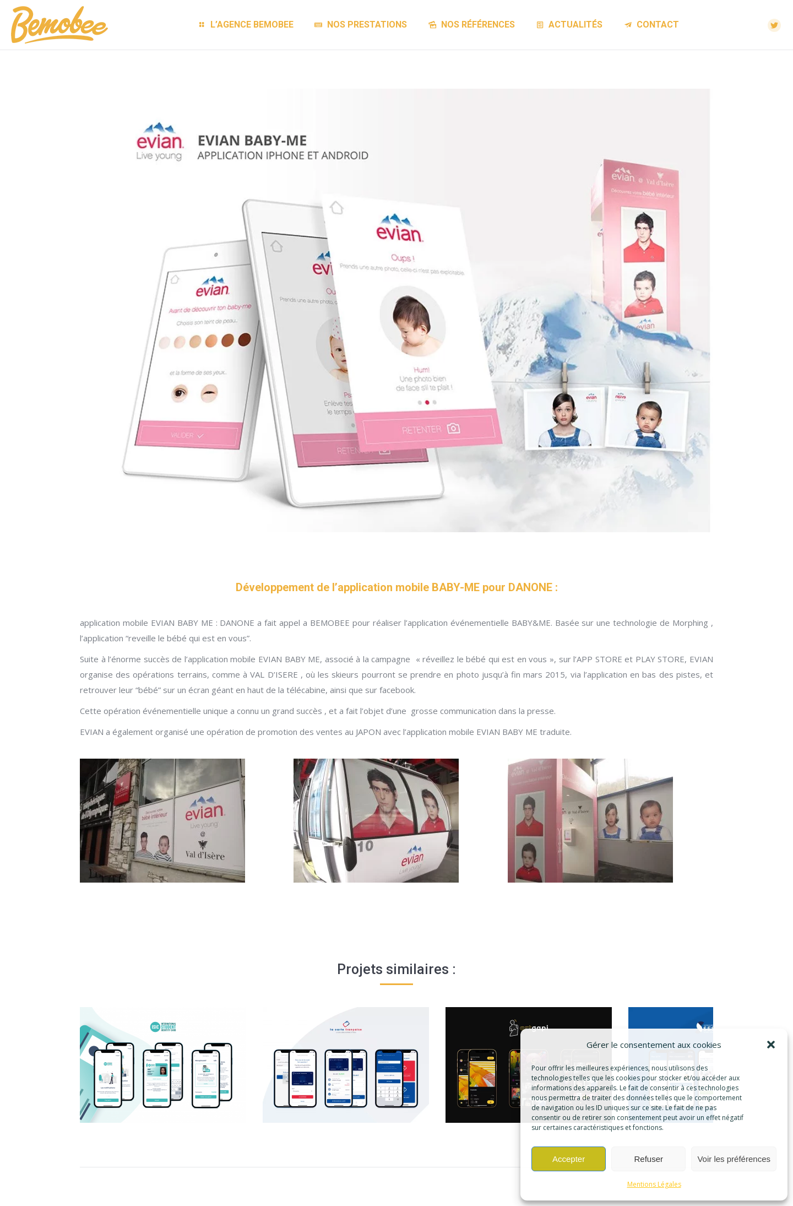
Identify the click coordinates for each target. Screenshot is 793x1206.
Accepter (568, 1159)
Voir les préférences (733, 1159)
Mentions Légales (654, 1184)
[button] (770, 1044)
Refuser (649, 1159)
